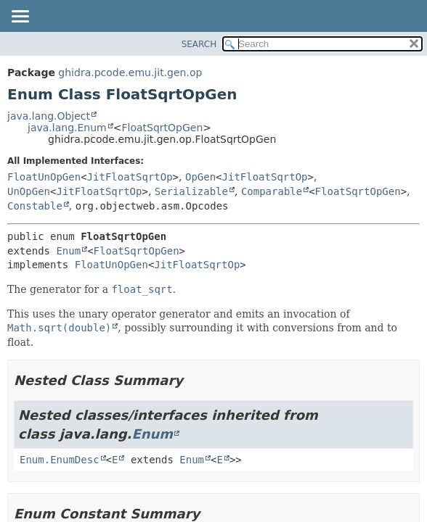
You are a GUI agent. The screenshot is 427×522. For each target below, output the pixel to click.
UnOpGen (28, 191)
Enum (68, 251)
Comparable (271, 191)
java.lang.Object (48, 116)
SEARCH (199, 44)
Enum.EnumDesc (59, 459)
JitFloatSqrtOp (130, 177)
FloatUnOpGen (44, 177)
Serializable (191, 191)
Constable (34, 206)
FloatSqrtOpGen (162, 127)
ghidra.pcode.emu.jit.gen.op (130, 72)
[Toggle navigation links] (19, 17)
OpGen (200, 177)
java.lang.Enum (67, 127)
